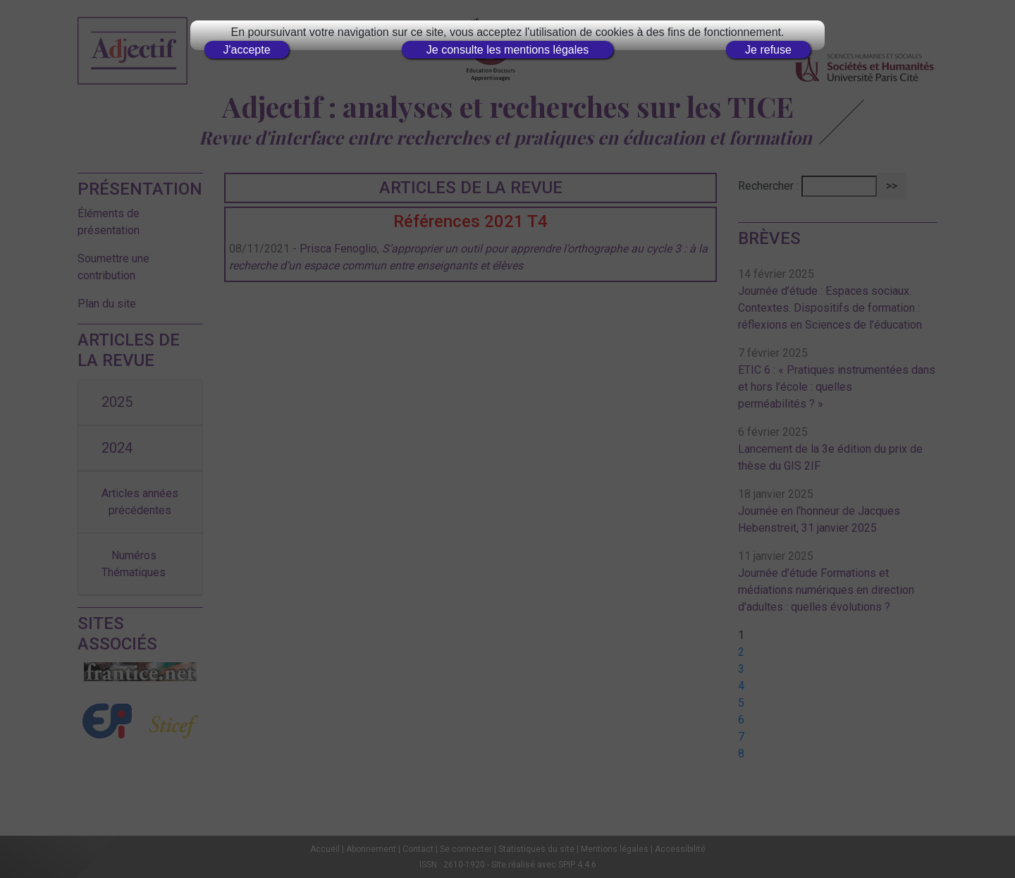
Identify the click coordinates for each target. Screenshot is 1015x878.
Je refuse (768, 50)
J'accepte (246, 50)
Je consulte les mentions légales (507, 50)
